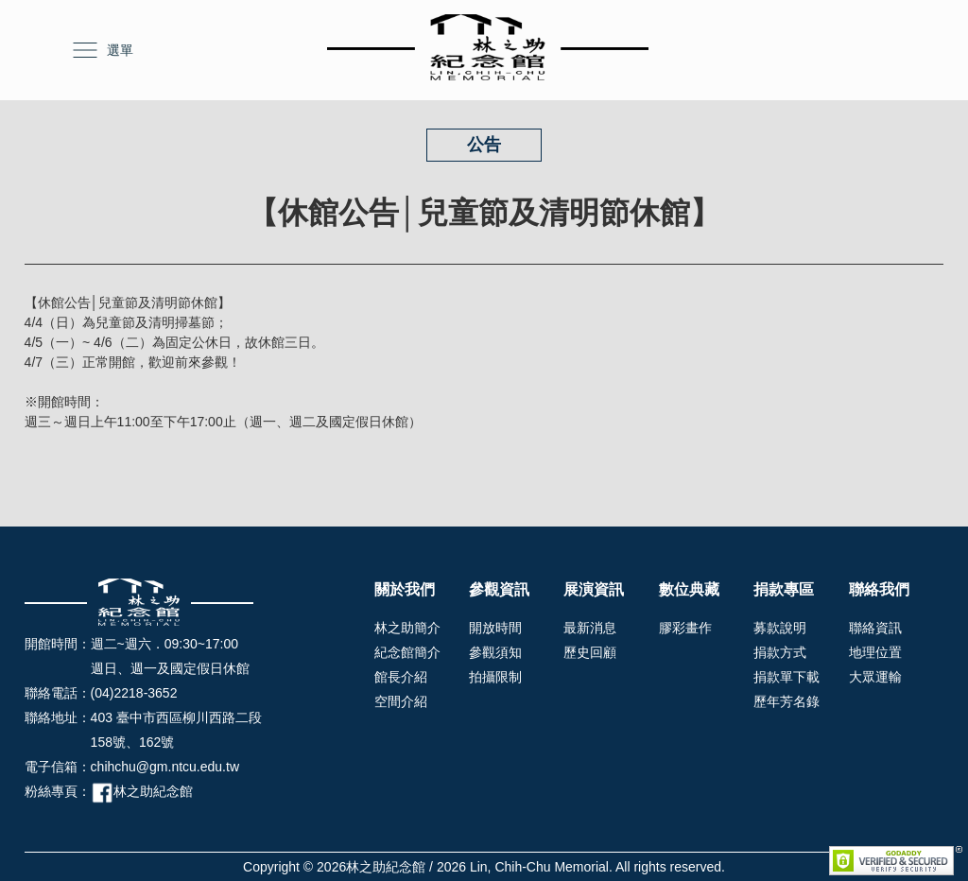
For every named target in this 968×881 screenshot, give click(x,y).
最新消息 (589, 627)
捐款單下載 (786, 676)
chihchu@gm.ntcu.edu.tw (165, 766)
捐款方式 (779, 652)
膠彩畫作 (685, 627)
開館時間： (58, 643)
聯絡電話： (58, 692)
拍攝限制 (495, 676)
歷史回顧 (589, 652)
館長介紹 (400, 676)
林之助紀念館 (142, 791)
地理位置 (875, 652)
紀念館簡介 (407, 652)
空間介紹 (400, 701)
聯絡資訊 (875, 627)
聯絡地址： (58, 717)
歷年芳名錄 (786, 701)
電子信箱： (58, 766)
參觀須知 (495, 652)
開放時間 (495, 627)
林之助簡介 (407, 627)
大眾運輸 (875, 676)
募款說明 (779, 627)
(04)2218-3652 (134, 692)
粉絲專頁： (58, 791)
